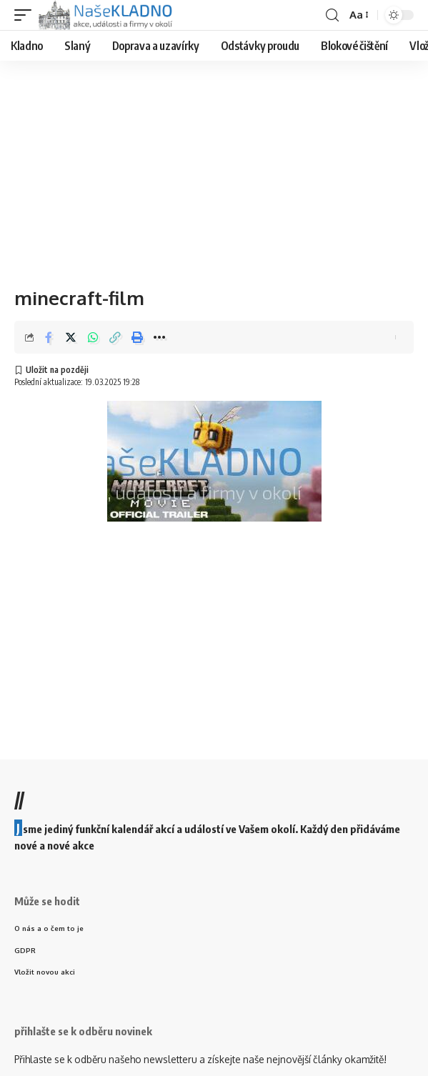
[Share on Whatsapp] (93, 337)
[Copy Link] (115, 337)
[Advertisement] (214, 168)
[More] (159, 337)
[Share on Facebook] (49, 337)
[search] (332, 15)
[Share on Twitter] (71, 337)
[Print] (137, 337)
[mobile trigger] (26, 15)
